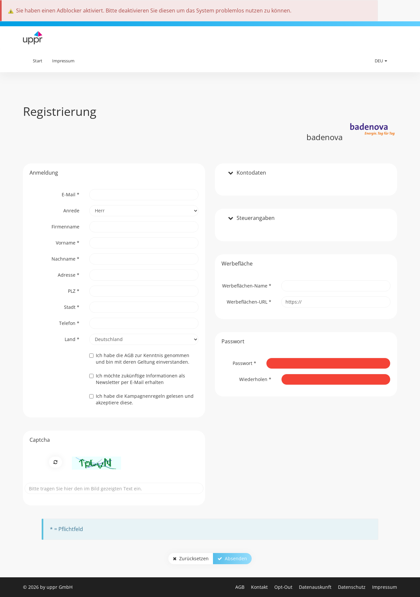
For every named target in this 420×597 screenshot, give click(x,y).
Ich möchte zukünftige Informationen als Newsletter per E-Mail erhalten (137, 379)
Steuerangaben (256, 218)
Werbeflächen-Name (246, 286)
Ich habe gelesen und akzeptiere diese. (141, 399)
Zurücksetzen (191, 558)
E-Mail (70, 194)
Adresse (68, 275)
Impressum (63, 61)
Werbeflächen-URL (249, 302)
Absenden (232, 558)
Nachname (65, 259)
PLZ (73, 291)
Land (72, 339)
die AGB (125, 355)
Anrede (71, 210)
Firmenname (65, 227)
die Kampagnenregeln (140, 396)
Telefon (69, 323)
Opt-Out (284, 587)
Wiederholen (255, 379)
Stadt (71, 307)
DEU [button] (381, 61)
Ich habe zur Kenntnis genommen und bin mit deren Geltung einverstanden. (139, 358)
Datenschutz (352, 587)
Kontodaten (251, 173)
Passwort (244, 363)
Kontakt (260, 587)
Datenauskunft (316, 587)
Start (37, 61)
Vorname (67, 243)
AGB (240, 587)
